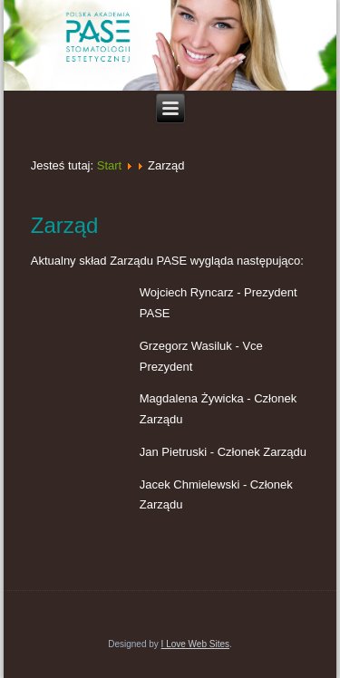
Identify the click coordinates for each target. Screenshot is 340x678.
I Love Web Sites (195, 644)
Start (109, 165)
